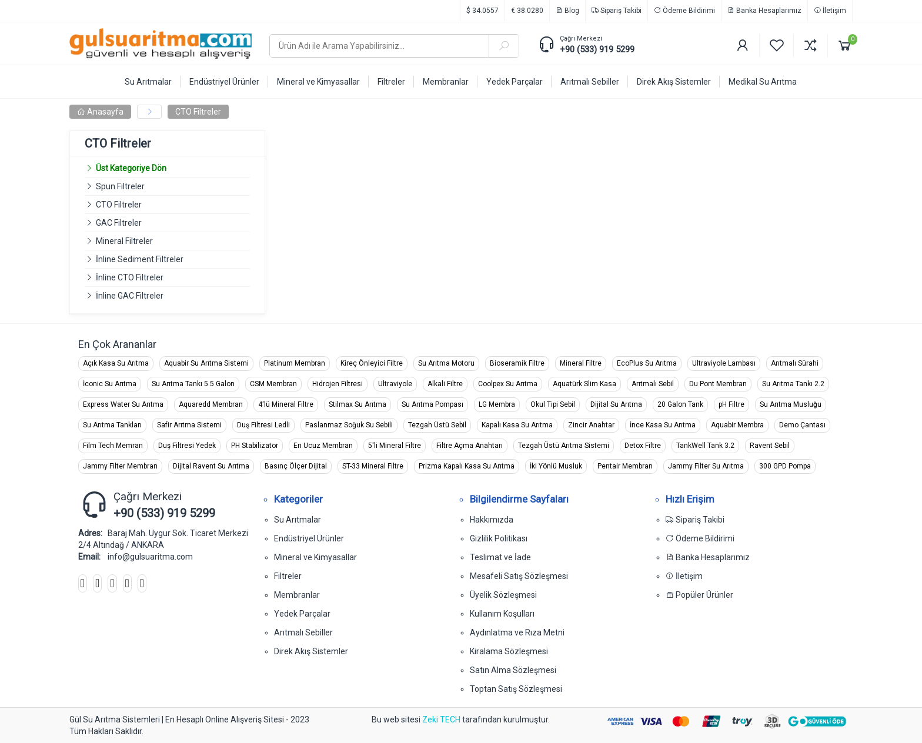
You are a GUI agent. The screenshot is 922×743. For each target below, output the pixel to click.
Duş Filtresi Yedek (187, 445)
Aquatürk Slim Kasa (584, 384)
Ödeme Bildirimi (684, 10)
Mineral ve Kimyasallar (315, 557)
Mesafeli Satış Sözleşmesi (519, 576)
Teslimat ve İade (500, 557)
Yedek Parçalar (302, 613)
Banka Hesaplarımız (764, 10)
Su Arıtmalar (297, 519)
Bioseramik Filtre (517, 363)
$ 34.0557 (482, 10)
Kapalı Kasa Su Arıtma (517, 425)
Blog (567, 10)
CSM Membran (273, 384)
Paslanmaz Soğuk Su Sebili (349, 425)
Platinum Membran (294, 363)
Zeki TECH (441, 719)
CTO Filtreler (198, 111)
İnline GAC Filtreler (129, 295)
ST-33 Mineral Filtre (372, 466)
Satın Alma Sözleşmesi (513, 670)
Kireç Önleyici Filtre (371, 363)
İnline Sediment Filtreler (139, 259)
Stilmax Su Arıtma (357, 404)
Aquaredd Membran (211, 404)
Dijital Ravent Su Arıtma (211, 466)
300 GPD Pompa (785, 466)
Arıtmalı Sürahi (795, 363)
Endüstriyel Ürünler (309, 538)
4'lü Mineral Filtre (285, 404)
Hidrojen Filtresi (337, 384)
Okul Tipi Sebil (552, 404)
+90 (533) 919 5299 (597, 49)
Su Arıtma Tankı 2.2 (793, 384)
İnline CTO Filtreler (129, 277)
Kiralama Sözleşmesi (509, 651)
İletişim (830, 10)
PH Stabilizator (254, 445)
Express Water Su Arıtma (123, 404)
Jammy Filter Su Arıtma (706, 466)
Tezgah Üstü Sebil (437, 425)
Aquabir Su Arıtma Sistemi (206, 363)
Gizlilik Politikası (498, 538)
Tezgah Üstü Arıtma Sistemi (563, 445)
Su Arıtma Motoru (446, 363)
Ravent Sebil (770, 445)
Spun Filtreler (120, 186)
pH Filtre (731, 404)
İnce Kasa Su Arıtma (663, 425)
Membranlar (297, 595)
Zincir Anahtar (591, 425)
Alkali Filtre (445, 384)
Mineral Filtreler (124, 241)
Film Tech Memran (113, 445)
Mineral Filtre (581, 363)
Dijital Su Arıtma (616, 404)
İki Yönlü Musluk (556, 466)
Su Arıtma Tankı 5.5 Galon (193, 384)
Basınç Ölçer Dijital (296, 466)
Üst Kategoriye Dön (125, 168)
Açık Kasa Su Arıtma (116, 363)
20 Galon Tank (680, 404)
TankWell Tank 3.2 (705, 445)
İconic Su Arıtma (109, 384)
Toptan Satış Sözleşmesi (516, 689)
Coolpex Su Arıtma (507, 384)
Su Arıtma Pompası (432, 404)
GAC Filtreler (119, 222)
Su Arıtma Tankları (112, 425)
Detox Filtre (642, 445)
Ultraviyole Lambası (724, 363)
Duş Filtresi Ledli (263, 425)
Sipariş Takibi (617, 10)
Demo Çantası (802, 425)
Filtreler (288, 576)
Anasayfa (100, 111)
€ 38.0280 (527, 10)
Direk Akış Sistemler (311, 651)
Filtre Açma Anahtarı (469, 445)
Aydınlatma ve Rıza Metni (517, 632)
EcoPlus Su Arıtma (647, 363)
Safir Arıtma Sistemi (189, 425)
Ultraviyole (395, 384)
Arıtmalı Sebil (653, 384)
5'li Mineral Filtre (394, 445)
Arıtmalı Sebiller (303, 632)
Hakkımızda (491, 519)
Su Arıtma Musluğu (790, 404)
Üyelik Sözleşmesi (503, 595)
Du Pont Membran (718, 384)
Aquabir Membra (737, 425)
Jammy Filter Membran (120, 466)
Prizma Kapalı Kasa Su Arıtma (467, 466)
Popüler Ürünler (699, 595)
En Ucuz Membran (323, 445)
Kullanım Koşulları (502, 613)
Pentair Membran (625, 466)
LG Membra (497, 404)
